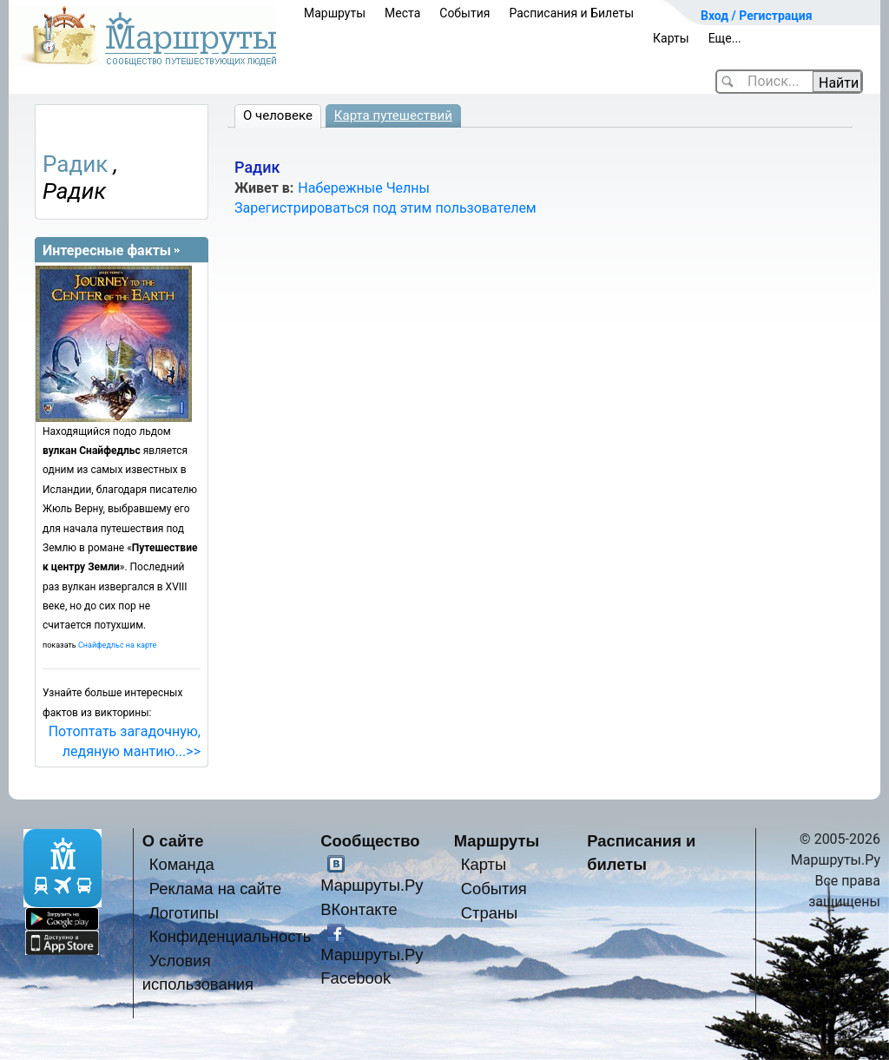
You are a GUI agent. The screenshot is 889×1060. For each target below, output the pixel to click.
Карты (671, 38)
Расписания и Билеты (571, 13)
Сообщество (369, 841)
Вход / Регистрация (757, 16)
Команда (181, 864)
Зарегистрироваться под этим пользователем (385, 208)
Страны (489, 913)
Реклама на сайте (215, 888)
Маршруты (334, 13)
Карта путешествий (393, 115)
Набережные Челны (364, 188)
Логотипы (184, 913)
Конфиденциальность (230, 936)
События (464, 13)
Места (402, 13)
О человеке (278, 115)
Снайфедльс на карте (117, 645)
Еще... (724, 38)
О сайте (173, 841)
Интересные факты (107, 250)
